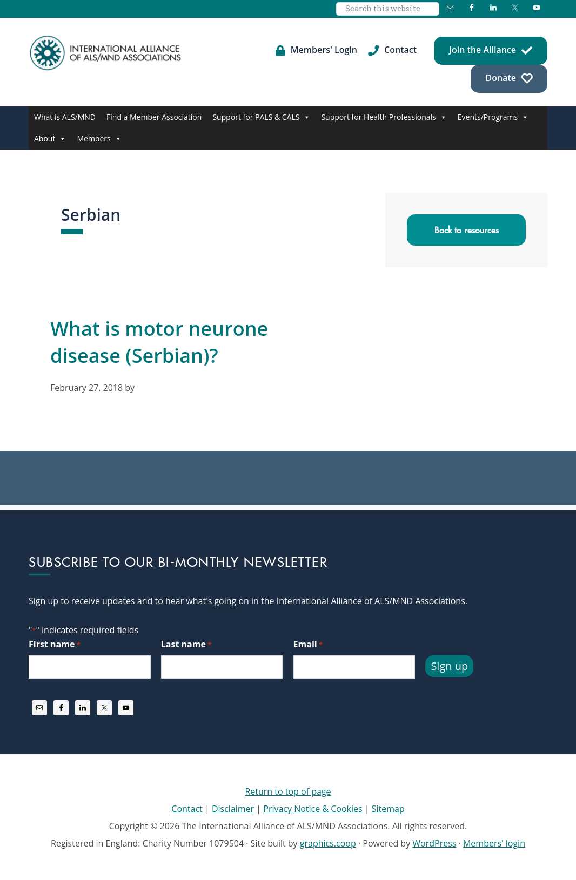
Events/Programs (493, 117)
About (50, 139)
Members (99, 139)
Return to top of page (288, 791)
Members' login (494, 843)
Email (308, 644)
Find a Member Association (154, 117)
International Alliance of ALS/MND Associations (106, 53)
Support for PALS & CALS (261, 117)
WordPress (434, 843)
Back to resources (466, 230)
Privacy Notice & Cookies (312, 809)
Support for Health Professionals (383, 117)
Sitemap (388, 809)
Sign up (449, 666)
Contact (186, 809)
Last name (186, 644)
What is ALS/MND (65, 117)
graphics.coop (328, 843)
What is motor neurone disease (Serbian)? (159, 342)
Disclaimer (233, 809)
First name (55, 644)
